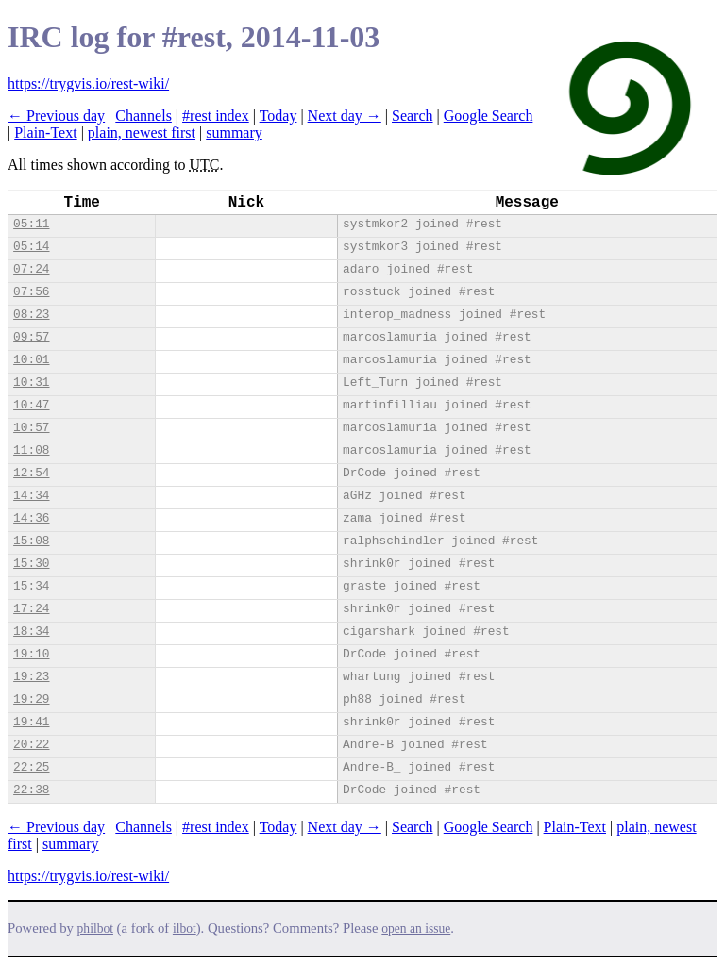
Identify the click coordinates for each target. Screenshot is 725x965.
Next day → (344, 116)
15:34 (31, 586)
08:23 (31, 315)
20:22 (31, 745)
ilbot (184, 929)
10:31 (31, 382)
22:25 (31, 767)
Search (412, 116)
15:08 (31, 541)
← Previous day (56, 116)
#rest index (215, 116)
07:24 (31, 269)
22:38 (31, 790)
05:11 (31, 224)
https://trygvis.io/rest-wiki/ (88, 83)
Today (278, 116)
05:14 (31, 247)
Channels (143, 116)
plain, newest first (141, 133)
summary (234, 133)
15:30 (31, 564)
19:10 (31, 654)
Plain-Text (45, 133)
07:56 (31, 292)
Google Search (488, 116)
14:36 (31, 518)
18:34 (31, 631)
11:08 (31, 450)
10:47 (31, 405)
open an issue (415, 929)
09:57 (31, 337)
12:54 (31, 473)
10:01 (31, 360)
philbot (95, 929)
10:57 (31, 428)
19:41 (31, 722)
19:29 (31, 699)
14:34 (31, 496)
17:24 (31, 609)
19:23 (31, 677)
